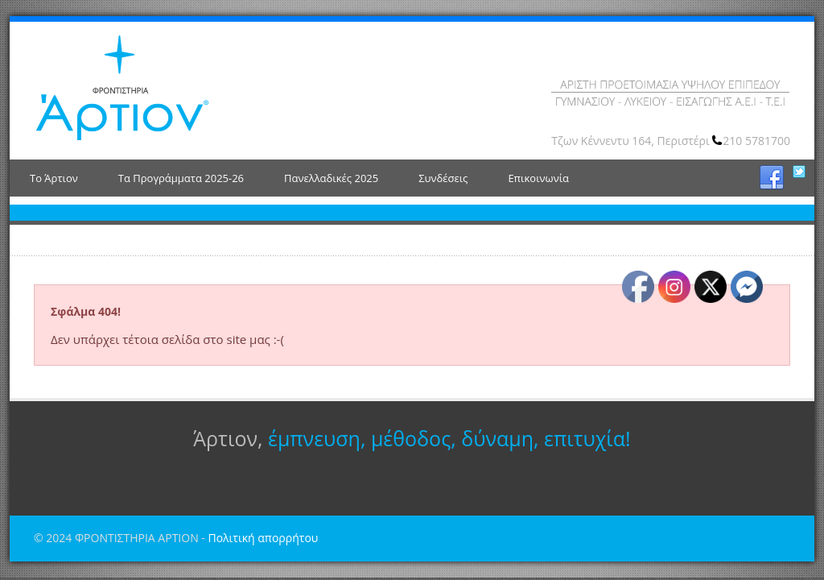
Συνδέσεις (443, 178)
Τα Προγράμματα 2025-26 (181, 178)
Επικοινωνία (538, 178)
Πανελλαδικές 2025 (331, 178)
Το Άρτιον (54, 178)
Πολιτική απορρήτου (263, 537)
